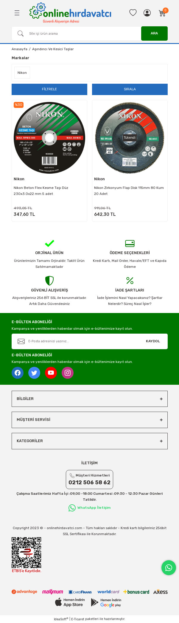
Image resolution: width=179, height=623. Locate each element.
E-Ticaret (77, 619)
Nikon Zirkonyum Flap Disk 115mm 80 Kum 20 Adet (129, 191)
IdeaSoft (61, 619)
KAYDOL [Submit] (153, 341)
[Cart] (162, 12)
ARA (154, 33)
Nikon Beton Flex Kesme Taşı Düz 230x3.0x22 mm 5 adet (41, 191)
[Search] (90, 33)
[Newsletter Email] (90, 341)
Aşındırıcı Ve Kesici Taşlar (53, 49)
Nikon (19, 179)
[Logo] (70, 13)
